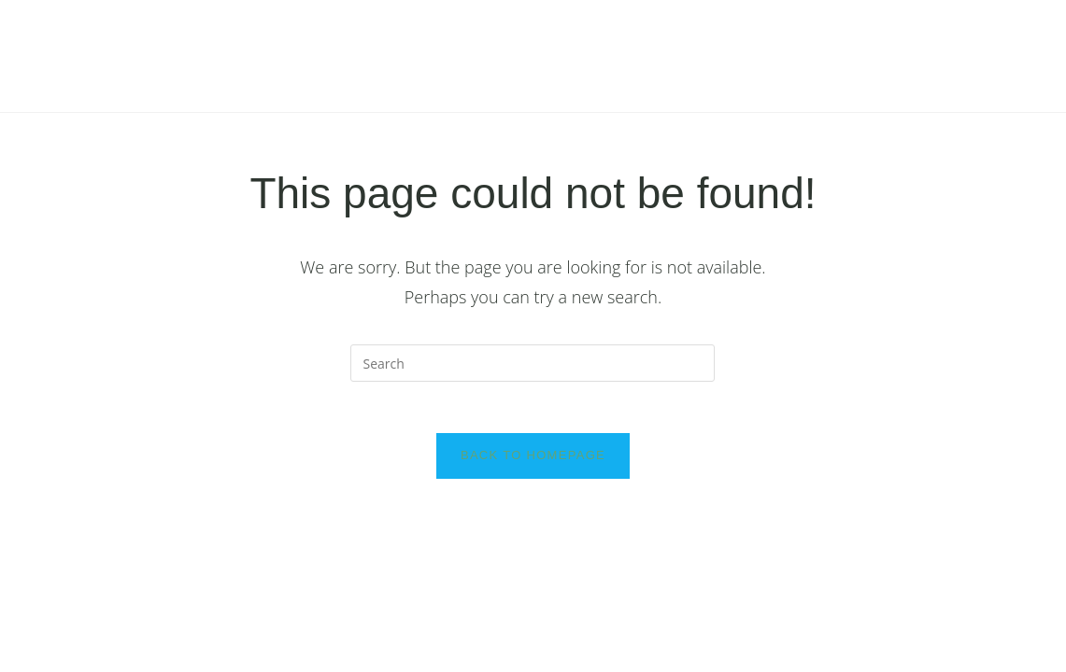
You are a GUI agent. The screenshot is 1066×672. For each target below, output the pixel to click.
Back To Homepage (533, 461)
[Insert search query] (532, 363)
